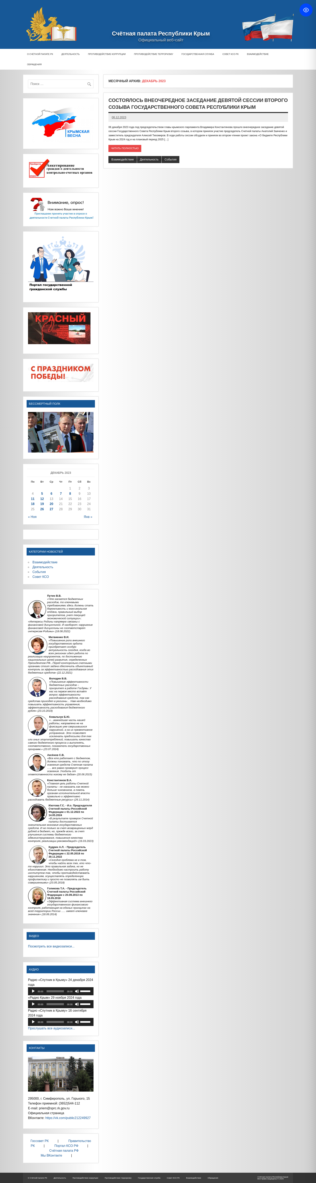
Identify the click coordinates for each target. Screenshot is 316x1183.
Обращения (34, 64)
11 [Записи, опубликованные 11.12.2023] (32, 499)
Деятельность (70, 54)
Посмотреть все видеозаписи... (51, 946)
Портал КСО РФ (66, 1145)
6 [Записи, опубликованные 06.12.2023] (51, 493)
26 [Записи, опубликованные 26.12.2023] (42, 509)
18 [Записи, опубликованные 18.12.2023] (32, 504)
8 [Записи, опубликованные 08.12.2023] (70, 493)
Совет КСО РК (230, 54)
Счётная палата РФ (63, 1150)
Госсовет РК (40, 1141)
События (171, 159)
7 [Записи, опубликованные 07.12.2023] (61, 493)
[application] (61, 991)
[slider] (55, 991)
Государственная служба (197, 54)
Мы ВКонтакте (51, 1155)
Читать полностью (125, 148)
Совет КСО (40, 576)
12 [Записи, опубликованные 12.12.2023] (42, 499)
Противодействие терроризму (153, 54)
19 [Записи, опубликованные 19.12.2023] (42, 504)
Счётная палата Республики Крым (161, 33)
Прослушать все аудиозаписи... (51, 1028)
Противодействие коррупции (107, 54)
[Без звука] (77, 991)
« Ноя (32, 517)
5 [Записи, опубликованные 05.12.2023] (42, 493)
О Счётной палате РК (40, 54)
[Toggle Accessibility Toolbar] (306, 10)
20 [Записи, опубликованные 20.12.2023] (51, 504)
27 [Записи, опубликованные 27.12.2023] (51, 509)
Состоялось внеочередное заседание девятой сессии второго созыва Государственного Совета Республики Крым (198, 103)
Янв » (88, 517)
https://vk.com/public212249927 (68, 1118)
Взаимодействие (258, 54)
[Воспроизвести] (33, 991)
